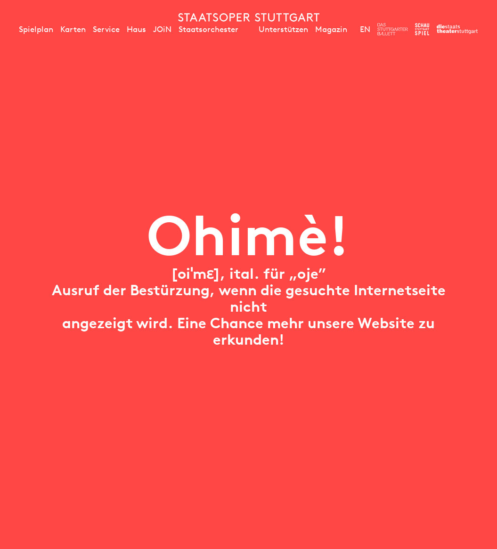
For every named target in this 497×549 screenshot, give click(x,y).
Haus (136, 29)
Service (106, 29)
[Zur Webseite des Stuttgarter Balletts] (392, 29)
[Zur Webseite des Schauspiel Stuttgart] (422, 29)
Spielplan (36, 29)
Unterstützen (283, 29)
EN (365, 29)
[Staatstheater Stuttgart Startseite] (248, 17)
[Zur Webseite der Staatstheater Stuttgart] (457, 29)
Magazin (331, 29)
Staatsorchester (208, 29)
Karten (73, 29)
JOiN (162, 29)
